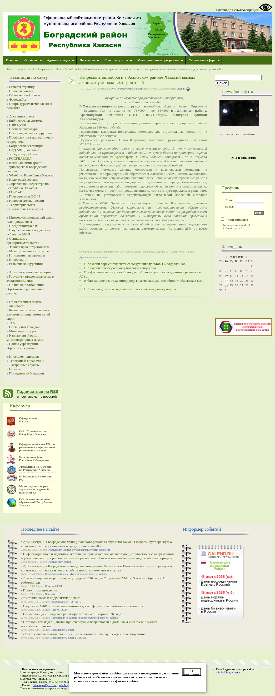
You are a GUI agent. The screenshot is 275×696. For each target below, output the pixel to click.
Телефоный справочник (26, 361)
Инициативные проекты (27, 255)
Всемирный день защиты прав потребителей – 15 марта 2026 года (72, 614)
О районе (33, 60)
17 (226, 280)
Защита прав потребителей (29, 247)
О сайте (15, 369)
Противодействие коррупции (30, 133)
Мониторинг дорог (23, 331)
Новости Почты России (26, 201)
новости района (59, 601)
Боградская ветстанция (26, 146)
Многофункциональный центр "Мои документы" (30, 219)
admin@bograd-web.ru (229, 672)
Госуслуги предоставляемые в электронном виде (30, 278)
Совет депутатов (118, 60)
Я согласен (191, 672)
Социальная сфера (204, 60)
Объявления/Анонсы (24, 95)
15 (252, 275)
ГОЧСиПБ (17, 192)
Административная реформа (30, 272)
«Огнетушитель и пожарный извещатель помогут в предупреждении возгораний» (84, 634)
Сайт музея (17, 125)
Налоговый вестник (23, 179)
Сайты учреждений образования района (22, 346)
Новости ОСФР (53, 586)
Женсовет (16, 306)
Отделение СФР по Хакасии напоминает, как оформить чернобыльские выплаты (83, 606)
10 (226, 275)
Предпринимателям (23, 226)
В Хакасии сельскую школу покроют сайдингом (120, 268)
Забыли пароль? (233, 228)
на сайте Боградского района (44, 69)
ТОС (12, 323)
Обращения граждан (24, 327)
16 (220, 280)
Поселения (90, 60)
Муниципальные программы (160, 60)
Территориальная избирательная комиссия (25, 207)
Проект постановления (40, 590)
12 (236, 275)
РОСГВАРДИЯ (20, 158)
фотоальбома (246, 134)
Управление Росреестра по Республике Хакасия (28, 186)
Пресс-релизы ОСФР (25, 196)
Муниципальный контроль (29, 251)
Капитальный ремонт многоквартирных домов (25, 337)
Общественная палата (25, 302)
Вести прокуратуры (23, 129)
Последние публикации (26, 373)
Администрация (61, 60)
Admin (181, 88)
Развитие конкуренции (26, 264)
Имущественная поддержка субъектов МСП (28, 232)
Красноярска (123, 157)
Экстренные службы (24, 365)
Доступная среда (21, 116)
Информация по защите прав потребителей (75, 617)
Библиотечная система (26, 120)
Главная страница (22, 87)
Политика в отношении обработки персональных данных (25, 289)
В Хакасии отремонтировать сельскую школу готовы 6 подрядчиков (135, 264)
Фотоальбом (18, 99)
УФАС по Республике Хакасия (83, 69)
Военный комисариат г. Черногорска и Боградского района (27, 167)
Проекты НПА (53, 594)
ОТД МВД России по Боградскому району (24, 152)
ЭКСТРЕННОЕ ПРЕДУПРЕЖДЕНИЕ (51, 598)
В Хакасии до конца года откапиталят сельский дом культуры (130, 289)
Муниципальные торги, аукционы (91, 549)
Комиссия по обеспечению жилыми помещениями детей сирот (28, 314)
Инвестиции (18, 259)
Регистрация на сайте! (236, 225)
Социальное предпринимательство (23, 240)
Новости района (21, 91)
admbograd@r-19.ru (45, 685)
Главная (12, 60)
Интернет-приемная (24, 356)
